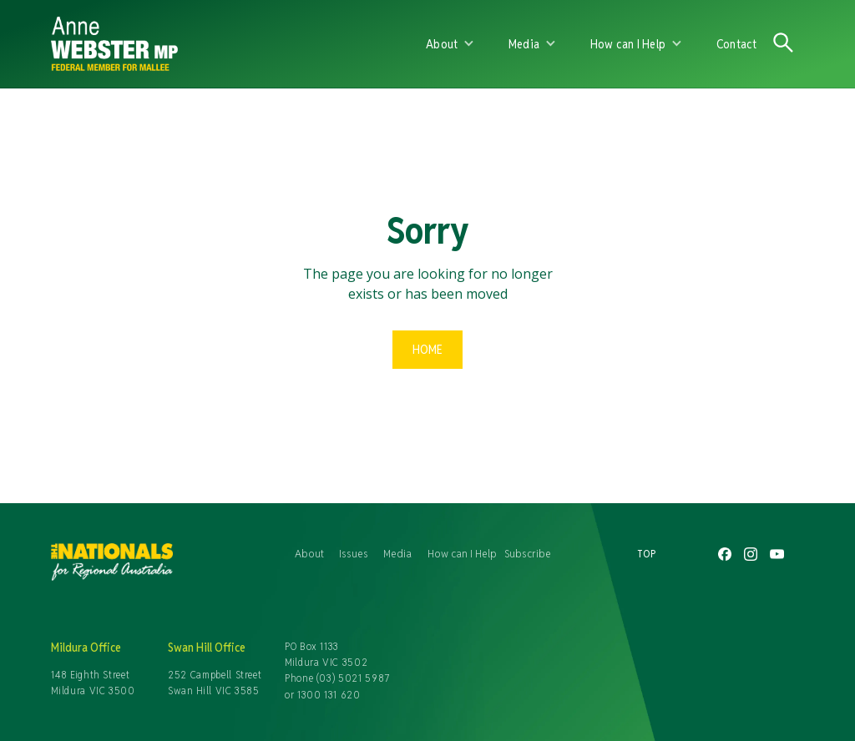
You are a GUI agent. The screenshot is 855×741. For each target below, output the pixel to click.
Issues (353, 553)
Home (427, 349)
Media (397, 553)
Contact (736, 44)
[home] (231, 44)
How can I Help (462, 553)
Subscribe (527, 553)
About (309, 553)
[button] (450, 44)
